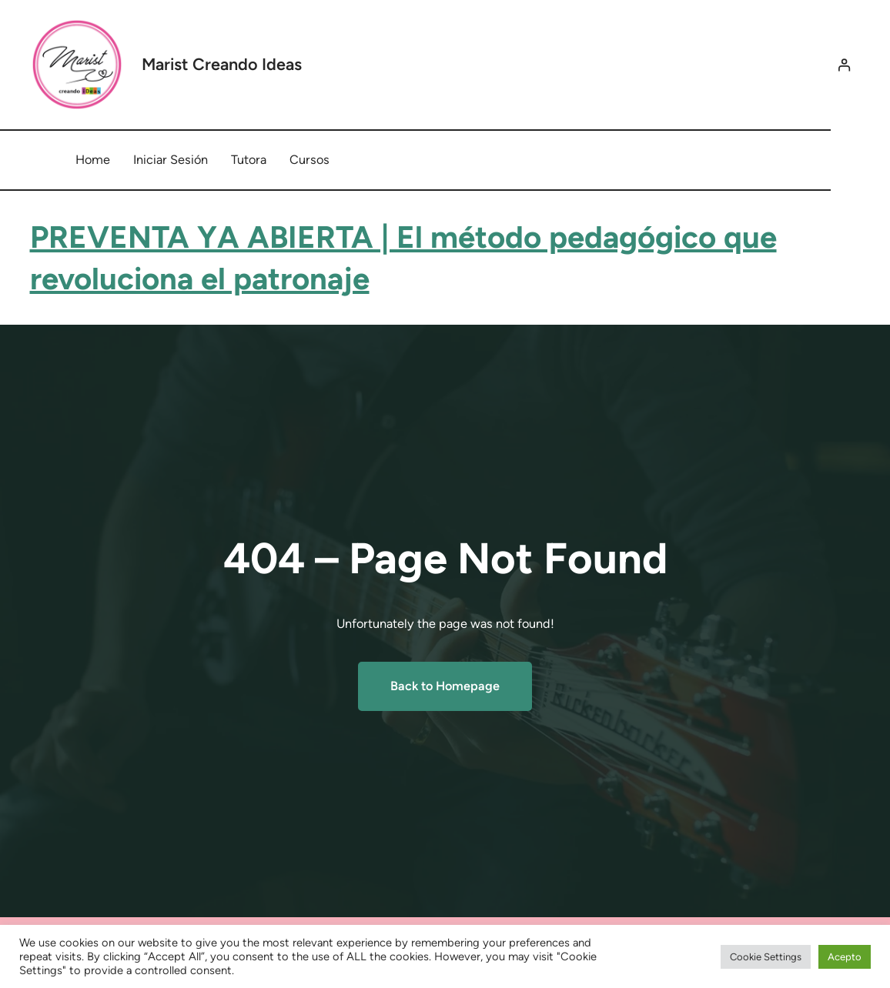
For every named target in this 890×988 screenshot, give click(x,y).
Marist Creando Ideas (222, 64)
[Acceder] (843, 65)
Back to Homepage (445, 686)
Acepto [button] (845, 957)
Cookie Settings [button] (765, 957)
